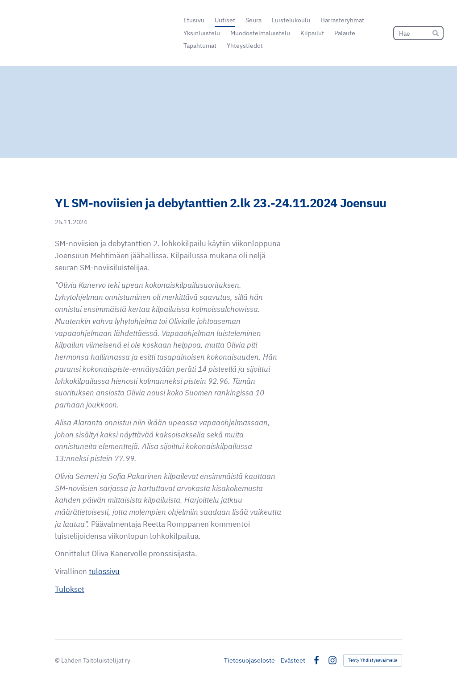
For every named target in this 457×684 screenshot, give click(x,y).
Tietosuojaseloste (249, 660)
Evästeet (293, 660)
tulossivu (104, 571)
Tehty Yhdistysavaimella (372, 660)
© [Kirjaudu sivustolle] (58, 660)
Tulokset (69, 589)
